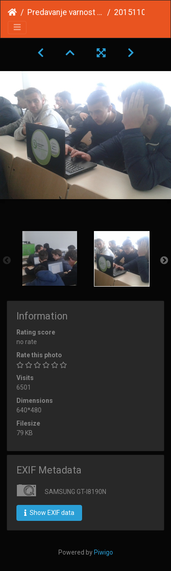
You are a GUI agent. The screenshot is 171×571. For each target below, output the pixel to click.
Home (12, 12)
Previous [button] (6, 260)
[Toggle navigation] (17, 27)
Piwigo (103, 552)
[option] (50, 258)
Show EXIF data (49, 512)
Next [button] (164, 260)
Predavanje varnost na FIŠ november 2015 (65, 12)
